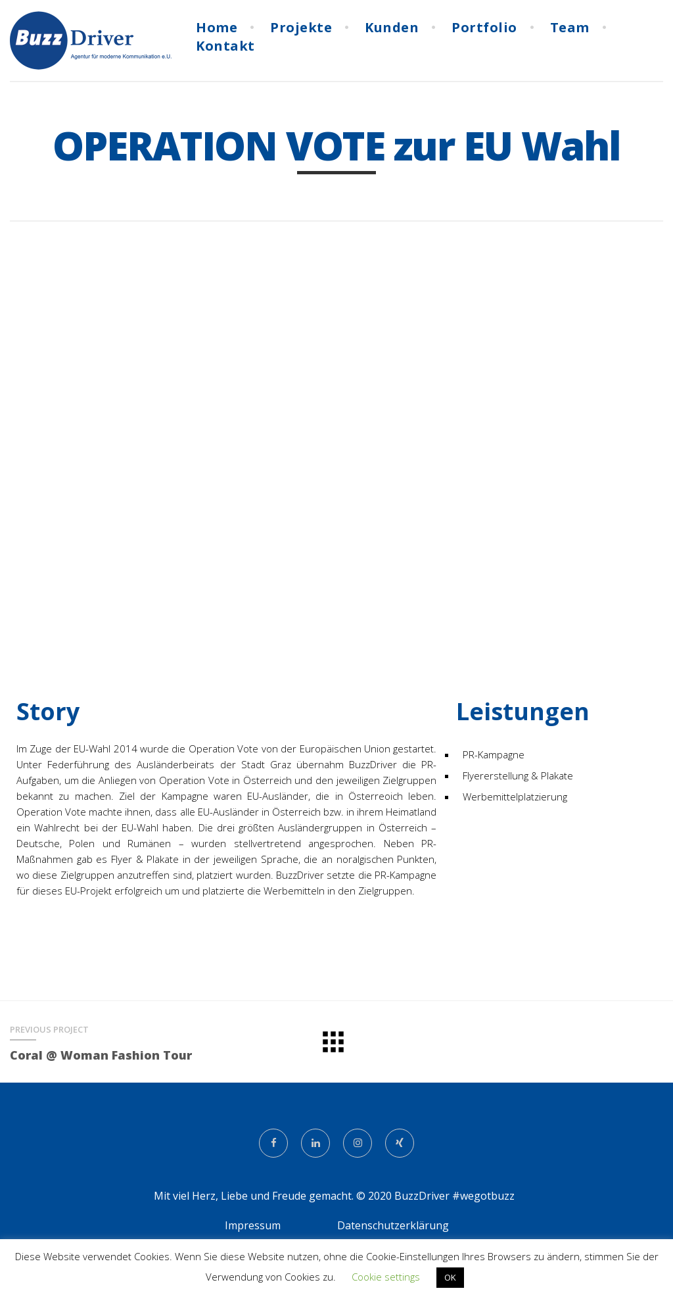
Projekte (301, 26)
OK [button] (450, 1277)
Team (570, 26)
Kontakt (225, 45)
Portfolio (484, 26)
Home (216, 26)
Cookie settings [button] (386, 1276)
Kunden (392, 26)
